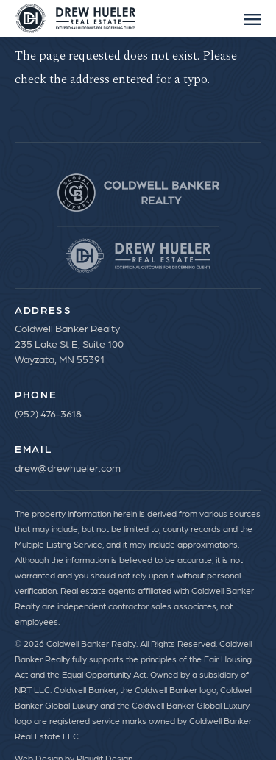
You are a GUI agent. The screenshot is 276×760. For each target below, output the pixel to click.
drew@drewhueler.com (68, 467)
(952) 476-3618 (48, 413)
